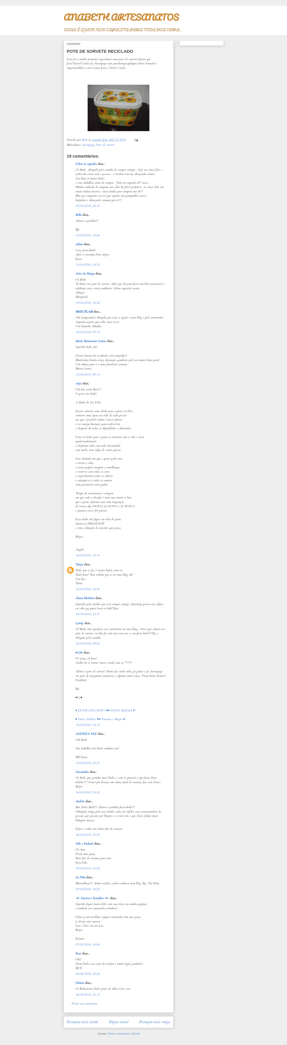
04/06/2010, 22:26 (87, 974)
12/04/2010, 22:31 (87, 206)
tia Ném (80, 877)
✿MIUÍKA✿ (83, 312)
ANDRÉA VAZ (86, 734)
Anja (78, 383)
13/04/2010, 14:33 (87, 265)
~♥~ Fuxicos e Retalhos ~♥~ (92, 898)
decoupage (88, 145)
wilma (79, 244)
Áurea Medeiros (84, 598)
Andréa (79, 801)
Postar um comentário (84, 1003)
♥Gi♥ (78, 653)
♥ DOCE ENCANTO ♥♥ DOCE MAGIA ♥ (105, 710)
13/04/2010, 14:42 (87, 303)
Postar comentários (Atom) (124, 1033)
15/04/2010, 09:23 (87, 643)
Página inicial (118, 1022)
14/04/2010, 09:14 (87, 374)
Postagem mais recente (82, 1022)
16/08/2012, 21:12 (87, 995)
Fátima (79, 983)
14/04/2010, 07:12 (87, 332)
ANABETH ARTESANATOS (121, 17)
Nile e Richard (84, 844)
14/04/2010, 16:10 (87, 555)
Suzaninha (82, 772)
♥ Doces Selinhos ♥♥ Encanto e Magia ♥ (100, 719)
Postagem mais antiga (154, 1022)
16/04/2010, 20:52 (87, 792)
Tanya (79, 564)
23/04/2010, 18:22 (87, 889)
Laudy (79, 623)
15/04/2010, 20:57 (87, 763)
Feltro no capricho (86, 164)
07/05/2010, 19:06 (87, 945)
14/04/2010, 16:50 (87, 589)
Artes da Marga (84, 273)
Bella (78, 215)
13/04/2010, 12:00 (87, 235)
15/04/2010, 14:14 (87, 725)
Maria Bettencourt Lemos (90, 341)
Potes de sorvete (105, 145)
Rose (78, 953)
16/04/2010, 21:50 (87, 835)
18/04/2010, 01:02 (87, 868)
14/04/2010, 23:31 (87, 614)
